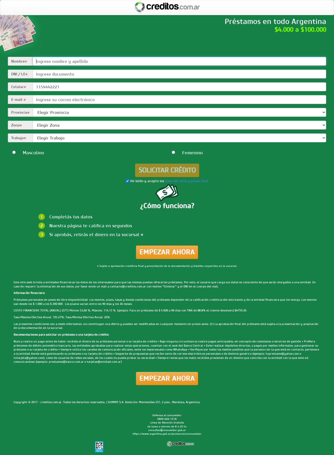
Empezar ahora (167, 252)
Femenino (192, 153)
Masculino (33, 153)
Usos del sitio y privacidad (186, 181)
